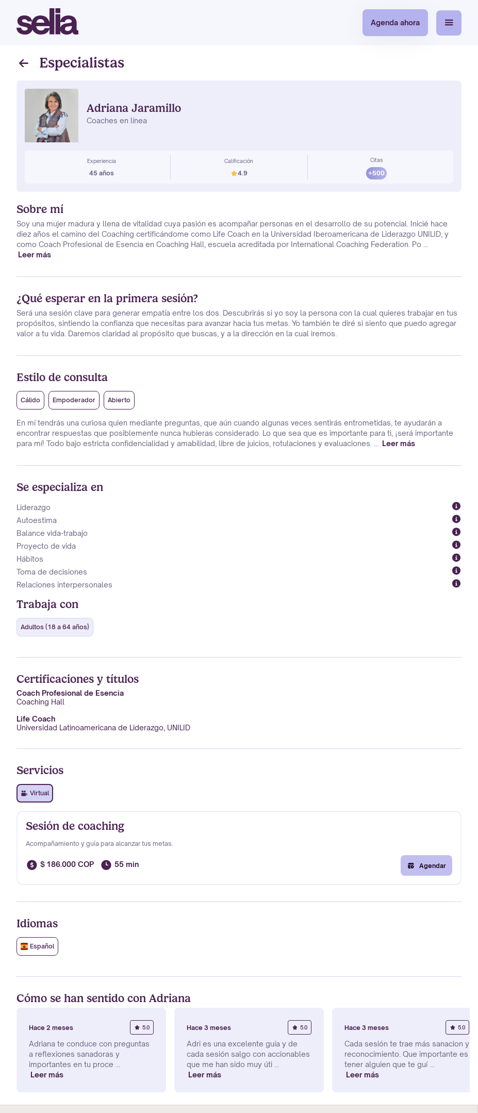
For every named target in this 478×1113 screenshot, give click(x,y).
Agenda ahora (395, 22)
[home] (47, 22)
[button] (448, 23)
